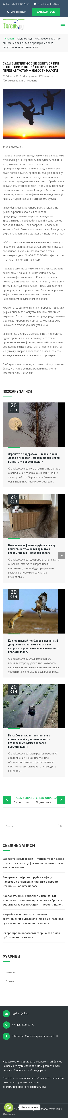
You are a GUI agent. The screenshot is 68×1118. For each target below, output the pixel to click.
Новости (47, 76)
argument (32, 76)
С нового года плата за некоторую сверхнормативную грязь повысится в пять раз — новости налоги (24, 800)
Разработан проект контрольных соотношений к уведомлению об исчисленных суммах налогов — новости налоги (29, 741)
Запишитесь (46, 12)
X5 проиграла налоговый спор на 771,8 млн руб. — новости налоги (31, 935)
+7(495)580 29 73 (20, 4)
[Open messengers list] (8, 1107)
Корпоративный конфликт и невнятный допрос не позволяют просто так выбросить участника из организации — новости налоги (33, 646)
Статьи (10, 981)
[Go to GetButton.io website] (9, 1114)
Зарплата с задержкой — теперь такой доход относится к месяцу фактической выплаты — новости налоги (34, 457)
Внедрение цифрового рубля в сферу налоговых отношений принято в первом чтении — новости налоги (31, 549)
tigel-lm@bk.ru (52, 4)
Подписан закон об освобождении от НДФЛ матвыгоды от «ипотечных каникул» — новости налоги (50, 800)
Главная (9, 38)
